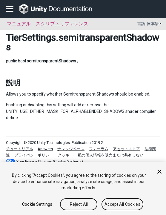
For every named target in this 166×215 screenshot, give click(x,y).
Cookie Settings (37, 204)
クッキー (65, 155)
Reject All (79, 204)
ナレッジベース (70, 149)
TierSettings (31, 37)
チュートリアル (19, 149)
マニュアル (19, 23)
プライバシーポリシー (33, 155)
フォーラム (98, 149)
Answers (45, 149)
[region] (83, 188)
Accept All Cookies (122, 204)
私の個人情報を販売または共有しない (111, 155)
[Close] (159, 171)
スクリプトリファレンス (62, 23)
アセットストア (126, 149)
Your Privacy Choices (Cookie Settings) (49, 161)
